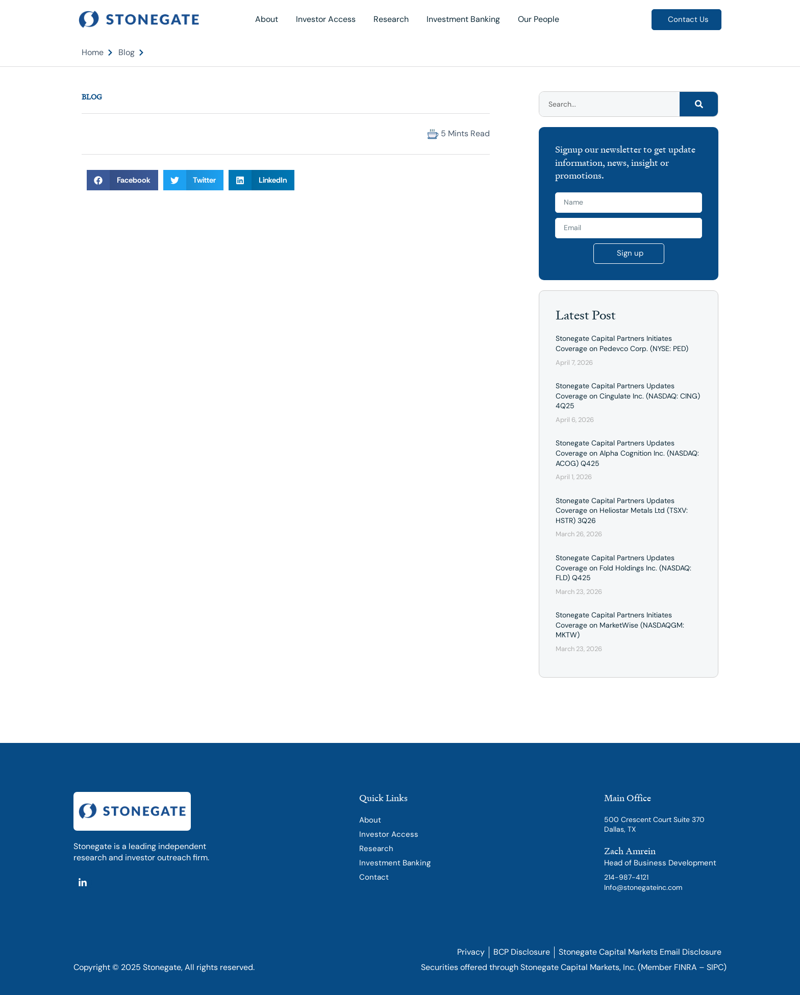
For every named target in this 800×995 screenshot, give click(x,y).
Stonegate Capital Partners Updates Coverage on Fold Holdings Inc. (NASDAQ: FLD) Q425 (623, 567)
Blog (92, 96)
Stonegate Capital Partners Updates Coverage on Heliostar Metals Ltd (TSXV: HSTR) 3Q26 (622, 510)
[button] (91, 134)
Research (391, 19)
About (266, 19)
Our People (538, 19)
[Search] (699, 104)
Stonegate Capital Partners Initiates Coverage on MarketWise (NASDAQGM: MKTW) (620, 624)
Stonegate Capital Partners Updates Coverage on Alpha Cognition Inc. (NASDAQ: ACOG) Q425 (627, 452)
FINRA (685, 967)
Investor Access (326, 19)
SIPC (715, 967)
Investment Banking (463, 19)
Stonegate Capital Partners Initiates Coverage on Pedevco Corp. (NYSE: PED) (622, 343)
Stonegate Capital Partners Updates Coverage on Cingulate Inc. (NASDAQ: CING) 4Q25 (628, 395)
